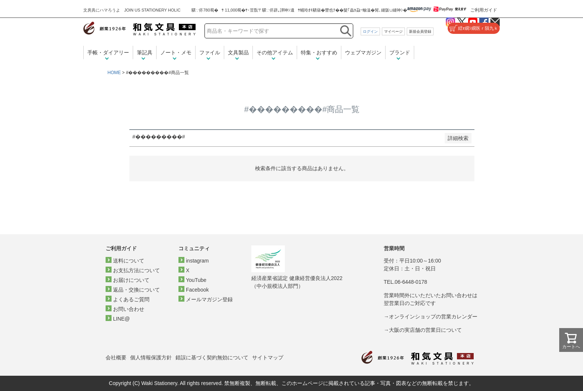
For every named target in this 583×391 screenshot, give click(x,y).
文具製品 (238, 52)
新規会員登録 (420, 31)
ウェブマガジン (363, 52)
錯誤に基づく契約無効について (211, 357)
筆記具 (144, 52)
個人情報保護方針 (151, 357)
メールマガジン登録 (209, 299)
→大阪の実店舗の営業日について (423, 330)
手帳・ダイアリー (108, 52)
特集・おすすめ (319, 52)
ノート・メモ (175, 52)
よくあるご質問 (131, 299)
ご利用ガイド (483, 10)
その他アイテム (275, 52)
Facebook (197, 290)
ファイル (209, 52)
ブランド (399, 52)
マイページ (393, 31)
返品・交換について (136, 290)
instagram (197, 261)
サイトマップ (267, 357)
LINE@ (121, 319)
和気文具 (139, 28)
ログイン (370, 31)
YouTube (196, 280)
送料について (128, 261)
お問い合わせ (128, 309)
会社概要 (116, 357)
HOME (114, 72)
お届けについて (131, 280)
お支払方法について (136, 270)
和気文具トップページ (417, 358)
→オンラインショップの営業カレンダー (430, 317)
